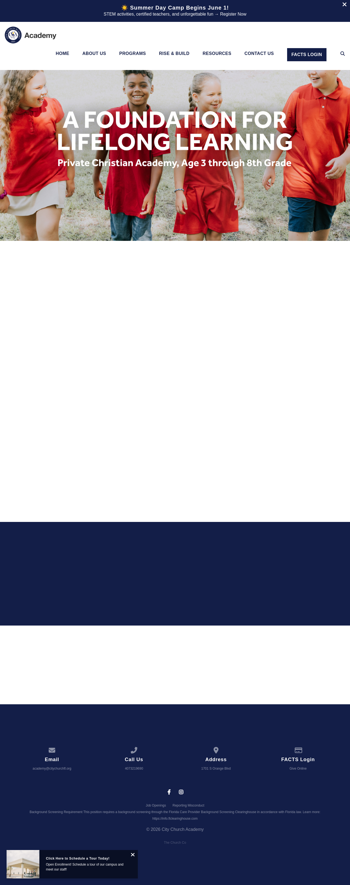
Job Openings (156, 805)
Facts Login (306, 54)
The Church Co (175, 843)
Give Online (298, 768)
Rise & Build (174, 53)
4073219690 (134, 768)
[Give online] (298, 749)
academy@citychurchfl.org (52, 768)
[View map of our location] (216, 749)
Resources (217, 53)
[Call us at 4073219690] (134, 749)
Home (62, 53)
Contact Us (259, 53)
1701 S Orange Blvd (216, 768)
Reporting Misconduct (188, 805)
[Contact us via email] (52, 749)
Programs (132, 53)
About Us (94, 53)
